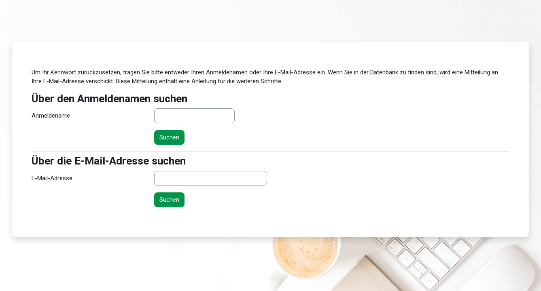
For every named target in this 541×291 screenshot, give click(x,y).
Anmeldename (51, 115)
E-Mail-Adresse (52, 178)
